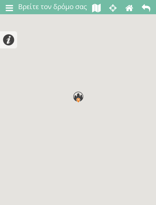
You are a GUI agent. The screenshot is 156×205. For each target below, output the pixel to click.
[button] (78, 96)
